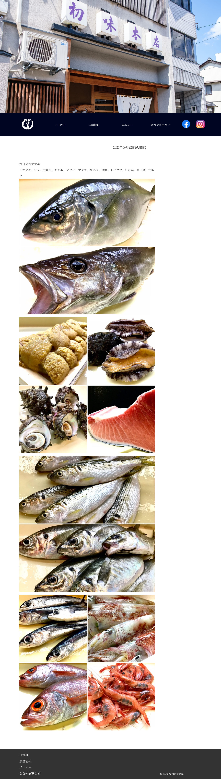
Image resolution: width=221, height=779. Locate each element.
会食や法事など (160, 125)
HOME (60, 125)
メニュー (127, 125)
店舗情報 (94, 125)
